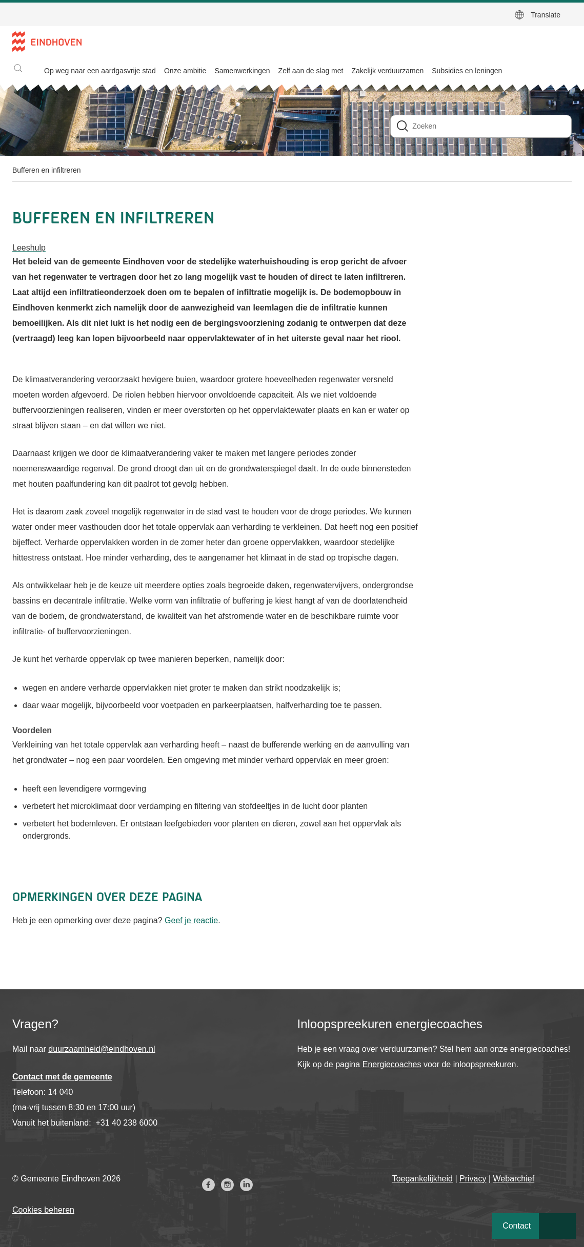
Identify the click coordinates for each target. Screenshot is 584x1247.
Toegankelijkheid (422, 1178)
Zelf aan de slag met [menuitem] (311, 71)
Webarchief (514, 1178)
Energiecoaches (392, 1064)
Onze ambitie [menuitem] (185, 71)
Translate (545, 15)
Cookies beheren (43, 1210)
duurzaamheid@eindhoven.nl (101, 1049)
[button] (18, 68)
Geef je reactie (191, 920)
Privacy (472, 1178)
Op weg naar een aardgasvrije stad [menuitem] (100, 71)
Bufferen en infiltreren (46, 170)
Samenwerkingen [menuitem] (242, 71)
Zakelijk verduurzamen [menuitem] (387, 71)
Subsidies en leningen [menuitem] (467, 71)
